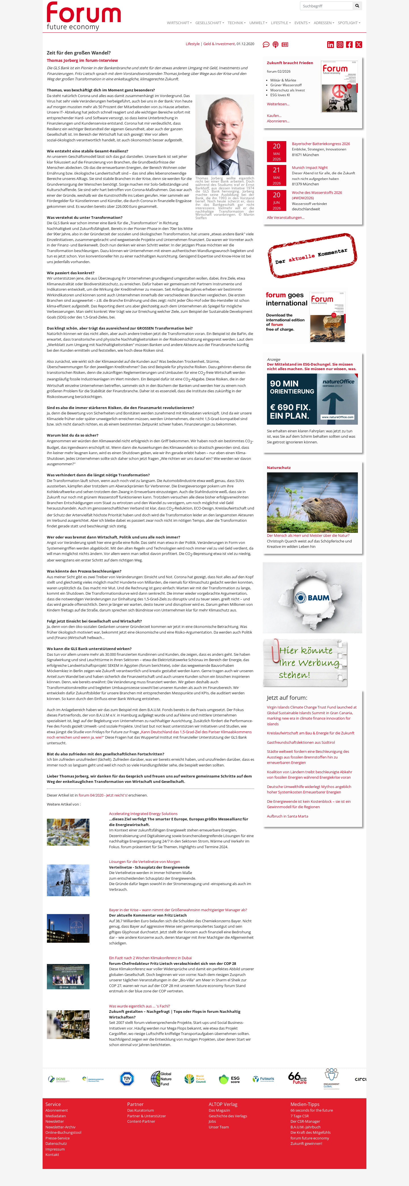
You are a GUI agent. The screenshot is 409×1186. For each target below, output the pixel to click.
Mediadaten (55, 1115)
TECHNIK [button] (235, 22)
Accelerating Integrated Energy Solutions (143, 813)
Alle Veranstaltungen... (285, 217)
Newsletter (54, 1121)
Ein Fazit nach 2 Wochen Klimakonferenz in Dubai (150, 957)
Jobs (212, 1121)
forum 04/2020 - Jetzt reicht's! (103, 795)
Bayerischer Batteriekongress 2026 (321, 143)
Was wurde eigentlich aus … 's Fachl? (139, 1006)
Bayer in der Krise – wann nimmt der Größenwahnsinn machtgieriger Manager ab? (178, 909)
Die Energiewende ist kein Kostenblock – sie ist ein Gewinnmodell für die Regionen (309, 804)
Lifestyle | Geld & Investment (210, 43)
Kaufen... (274, 115)
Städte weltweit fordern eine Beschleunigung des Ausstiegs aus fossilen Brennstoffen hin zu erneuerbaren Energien (308, 757)
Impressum (55, 1149)
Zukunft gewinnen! (306, 1143)
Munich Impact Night (310, 167)
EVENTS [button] (301, 22)
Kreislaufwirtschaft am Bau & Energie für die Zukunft (310, 733)
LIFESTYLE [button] (279, 22)
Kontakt (52, 1154)
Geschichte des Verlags (228, 1115)
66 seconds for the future (312, 1110)
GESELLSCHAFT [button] (208, 22)
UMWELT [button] (257, 22)
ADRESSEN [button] (323, 22)
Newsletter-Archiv (60, 1127)
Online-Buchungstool (63, 1132)
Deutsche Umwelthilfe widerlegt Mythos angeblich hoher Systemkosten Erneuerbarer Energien (309, 789)
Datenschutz (56, 1143)
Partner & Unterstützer (146, 1115)
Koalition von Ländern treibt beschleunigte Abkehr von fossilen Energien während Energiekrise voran (309, 774)
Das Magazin (219, 1110)
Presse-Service (57, 1138)
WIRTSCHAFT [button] (178, 22)
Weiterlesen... (278, 103)
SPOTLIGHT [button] (348, 22)
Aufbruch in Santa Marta (287, 816)
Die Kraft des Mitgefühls (311, 1132)
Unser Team (219, 1127)
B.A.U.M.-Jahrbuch (306, 1127)
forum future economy (310, 1138)
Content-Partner (141, 1121)
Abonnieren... (278, 120)
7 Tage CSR (300, 1115)
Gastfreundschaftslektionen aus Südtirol (301, 742)
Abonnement (56, 1110)
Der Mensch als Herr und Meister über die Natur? (308, 535)
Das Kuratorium (140, 1110)
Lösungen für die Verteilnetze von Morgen (144, 861)
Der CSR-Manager (305, 1121)
